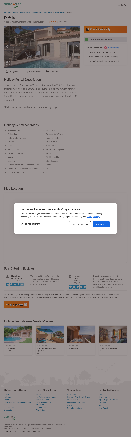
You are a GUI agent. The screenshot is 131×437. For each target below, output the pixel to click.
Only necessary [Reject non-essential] (80, 224)
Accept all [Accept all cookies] (101, 224)
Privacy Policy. (93, 217)
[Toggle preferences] (30, 224)
